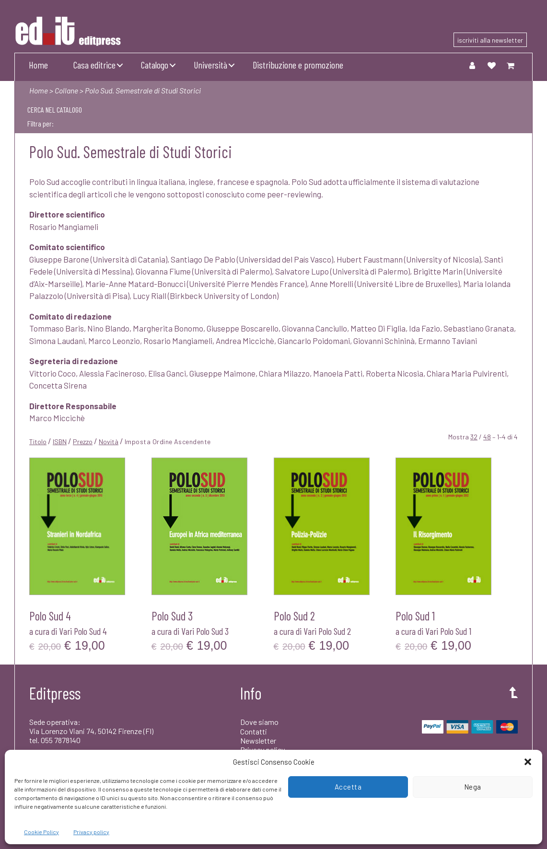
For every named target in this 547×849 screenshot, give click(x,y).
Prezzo (83, 441)
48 (487, 437)
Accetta (348, 786)
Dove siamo (259, 721)
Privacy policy (91, 831)
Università (210, 64)
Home (38, 64)
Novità (108, 441)
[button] (528, 762)
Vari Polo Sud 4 (83, 631)
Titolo (38, 441)
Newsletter (258, 740)
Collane (66, 90)
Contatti (253, 731)
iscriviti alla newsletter (490, 40)
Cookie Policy (41, 831)
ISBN (60, 441)
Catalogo (154, 64)
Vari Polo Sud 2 (327, 631)
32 (473, 437)
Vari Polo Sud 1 (448, 631)
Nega (472, 786)
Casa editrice (94, 64)
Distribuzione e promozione (298, 64)
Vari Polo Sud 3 (205, 631)
